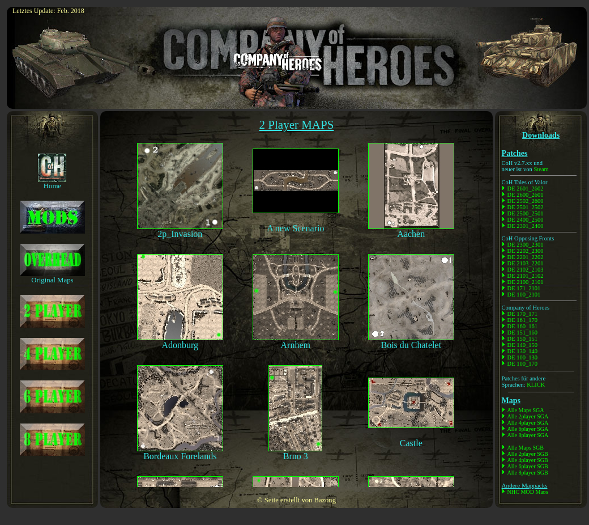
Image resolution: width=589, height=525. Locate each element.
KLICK (536, 385)
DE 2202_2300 (525, 251)
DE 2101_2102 (525, 276)
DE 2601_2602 (525, 188)
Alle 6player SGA (528, 429)
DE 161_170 (522, 320)
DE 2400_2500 (525, 220)
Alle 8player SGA (528, 435)
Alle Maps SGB (525, 447)
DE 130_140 (522, 351)
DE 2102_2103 (525, 269)
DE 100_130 (522, 357)
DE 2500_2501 (525, 213)
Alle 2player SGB (527, 454)
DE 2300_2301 (525, 245)
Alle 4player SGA (528, 423)
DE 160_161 (522, 326)
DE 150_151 (522, 339)
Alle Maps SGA (525, 410)
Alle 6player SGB (527, 466)
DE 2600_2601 (525, 195)
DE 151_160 (522, 332)
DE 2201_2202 (525, 257)
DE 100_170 (522, 364)
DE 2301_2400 (525, 226)
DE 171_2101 (524, 288)
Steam (540, 169)
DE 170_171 (522, 314)
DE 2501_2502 (525, 207)
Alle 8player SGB (527, 472)
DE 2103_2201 (525, 263)
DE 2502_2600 (525, 201)
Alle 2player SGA (528, 416)
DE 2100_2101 (525, 282)
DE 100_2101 (524, 294)
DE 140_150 (522, 345)
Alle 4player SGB (527, 460)
